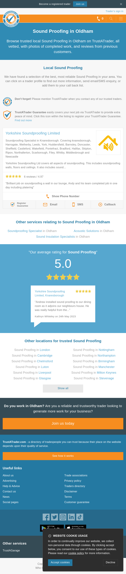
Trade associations (75, 475)
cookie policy (76, 553)
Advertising (9, 480)
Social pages (10, 502)
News (6, 496)
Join (80, 4)
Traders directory (74, 486)
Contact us (9, 491)
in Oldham (32, 231)
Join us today (63, 423)
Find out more (23, 120)
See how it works (63, 455)
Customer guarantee (76, 502)
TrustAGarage (11, 550)
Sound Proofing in (32, 350)
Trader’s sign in (114, 11)
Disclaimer (70, 491)
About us (8, 475)
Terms (68, 496)
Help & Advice (11, 486)
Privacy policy (72, 480)
